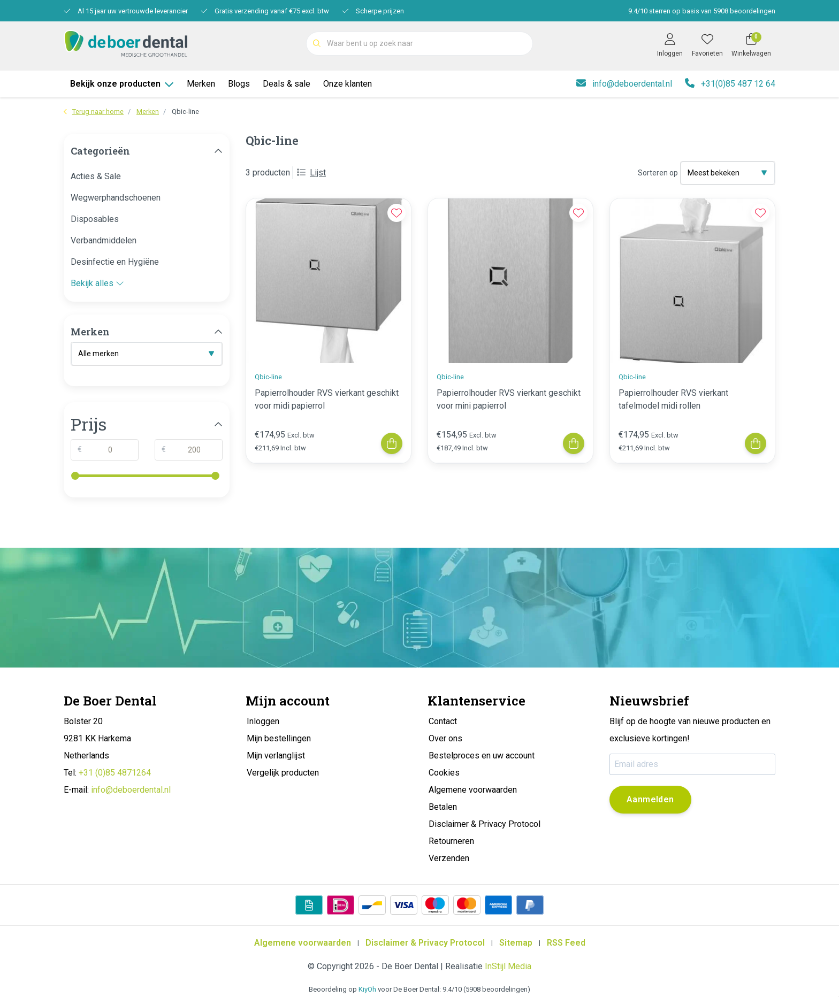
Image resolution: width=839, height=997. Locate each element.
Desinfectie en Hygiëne (115, 262)
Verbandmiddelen (103, 240)
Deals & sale (286, 84)
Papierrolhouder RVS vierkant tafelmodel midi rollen (673, 399)
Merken (201, 84)
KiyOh (367, 989)
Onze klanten (347, 84)
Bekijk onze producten (122, 84)
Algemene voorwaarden (302, 943)
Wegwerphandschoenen (116, 198)
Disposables (95, 219)
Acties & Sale (96, 176)
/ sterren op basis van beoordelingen (701, 11)
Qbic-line (185, 112)
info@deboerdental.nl (131, 790)
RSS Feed (566, 943)
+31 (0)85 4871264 (115, 773)
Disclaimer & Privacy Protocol (425, 943)
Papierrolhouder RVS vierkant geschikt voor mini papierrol (509, 399)
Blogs (239, 84)
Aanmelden (650, 799)
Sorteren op (658, 172)
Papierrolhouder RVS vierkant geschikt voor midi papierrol (327, 399)
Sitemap (515, 943)
